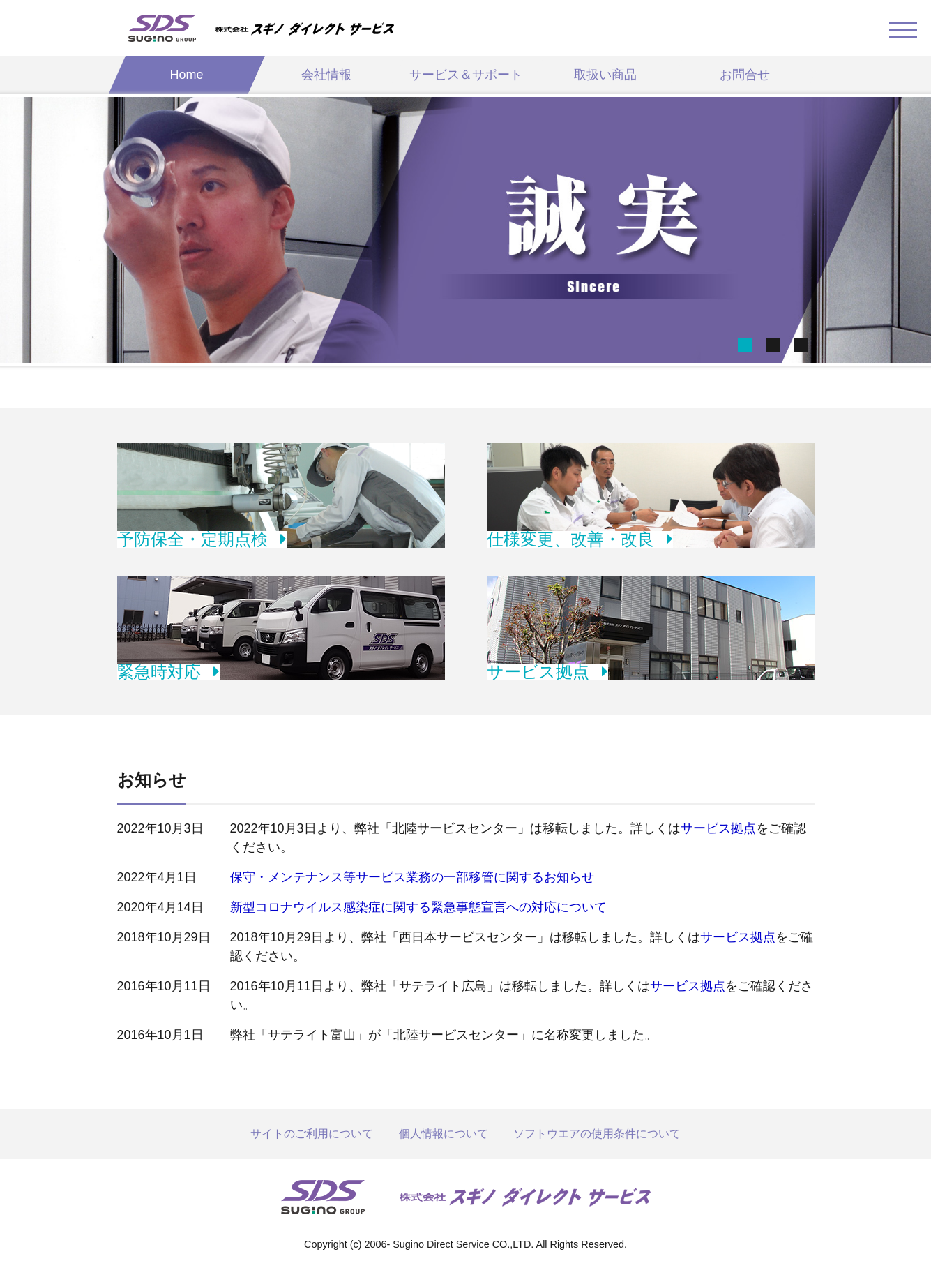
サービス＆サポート (465, 75)
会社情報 (326, 75)
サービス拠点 (718, 828)
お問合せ (745, 75)
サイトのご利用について (311, 1134)
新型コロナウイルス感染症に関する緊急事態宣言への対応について (418, 907)
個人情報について (443, 1134)
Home (186, 75)
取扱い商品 (605, 75)
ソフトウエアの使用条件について (597, 1134)
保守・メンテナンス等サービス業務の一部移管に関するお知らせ (412, 877)
